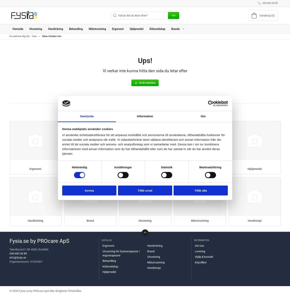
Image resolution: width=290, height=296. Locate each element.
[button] (177, 28)
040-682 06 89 (18, 253)
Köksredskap (110, 266)
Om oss (199, 245)
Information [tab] (145, 116)
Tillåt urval (145, 190)
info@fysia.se (17, 257)
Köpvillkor (201, 262)
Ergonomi (35, 168)
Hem (34, 36)
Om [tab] (203, 116)
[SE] (24, 15)
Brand (90, 220)
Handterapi (255, 220)
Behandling (109, 260)
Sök (174, 15)
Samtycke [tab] (87, 116)
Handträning (35, 220)
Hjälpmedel (255, 168)
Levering (200, 251)
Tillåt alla (200, 190)
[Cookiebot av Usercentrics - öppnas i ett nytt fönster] (211, 103)
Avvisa (89, 190)
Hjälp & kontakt (204, 256)
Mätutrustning (200, 220)
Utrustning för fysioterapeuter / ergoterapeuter (121, 253)
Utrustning (145, 220)
